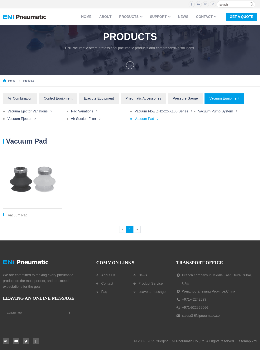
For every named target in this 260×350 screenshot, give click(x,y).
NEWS (183, 17)
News (142, 275)
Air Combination (20, 98)
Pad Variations (82, 111)
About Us (108, 275)
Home (86, 17)
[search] (251, 4)
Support (158, 17)
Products (129, 17)
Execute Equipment (99, 98)
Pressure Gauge (185, 98)
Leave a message (152, 292)
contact (204, 17)
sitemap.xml (248, 341)
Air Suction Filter (83, 119)
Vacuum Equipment (224, 98)
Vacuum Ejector (19, 119)
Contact (107, 283)
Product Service (150, 283)
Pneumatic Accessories (143, 98)
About (105, 17)
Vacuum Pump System (215, 111)
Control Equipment (58, 98)
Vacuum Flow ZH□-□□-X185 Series (161, 111)
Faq (104, 292)
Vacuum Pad (144, 119)
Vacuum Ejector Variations (27, 111)
